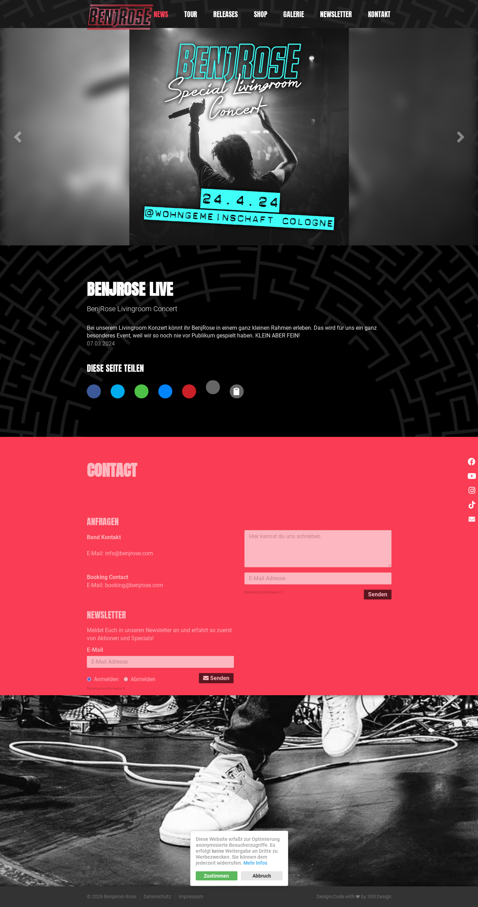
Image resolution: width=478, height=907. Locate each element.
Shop (260, 14)
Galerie (293, 14)
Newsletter (336, 14)
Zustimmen (216, 876)
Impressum (191, 896)
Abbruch (261, 876)
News (161, 14)
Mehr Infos (255, 863)
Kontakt (379, 14)
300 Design (379, 896)
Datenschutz (157, 896)
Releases (225, 14)
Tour (190, 14)
